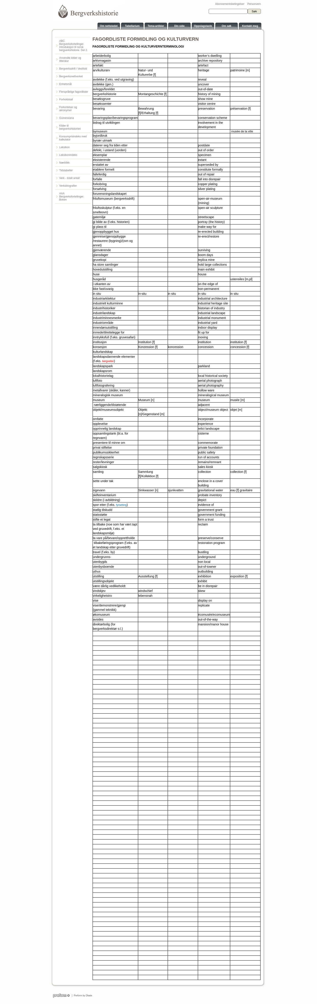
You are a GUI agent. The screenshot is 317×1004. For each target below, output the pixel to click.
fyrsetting (121, 505)
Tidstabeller (66, 170)
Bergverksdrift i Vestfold (73, 68)
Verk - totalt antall (69, 178)
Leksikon (64, 147)
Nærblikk (64, 162)
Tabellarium (132, 26)
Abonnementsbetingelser (229, 4)
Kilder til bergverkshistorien (70, 127)
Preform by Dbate (82, 995)
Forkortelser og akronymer (68, 109)
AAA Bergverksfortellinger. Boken (71, 196)
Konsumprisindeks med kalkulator (73, 138)
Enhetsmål (65, 84)
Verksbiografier (68, 185)
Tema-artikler (156, 26)
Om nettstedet (109, 26)
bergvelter (108, 361)
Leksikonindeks (68, 155)
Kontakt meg (250, 26)
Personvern (254, 4)
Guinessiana (66, 118)
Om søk (226, 26)
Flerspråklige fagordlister (73, 91)
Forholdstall (66, 99)
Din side (179, 26)
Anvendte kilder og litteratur (70, 59)
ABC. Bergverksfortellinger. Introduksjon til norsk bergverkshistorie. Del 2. (73, 45)
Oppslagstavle (203, 26)
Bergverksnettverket (71, 76)
